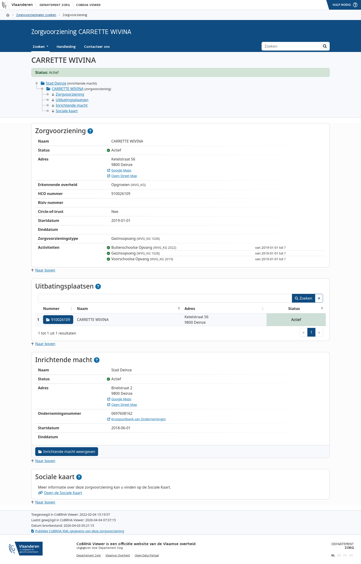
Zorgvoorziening (68, 94)
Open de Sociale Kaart (60, 492)
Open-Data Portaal (147, 555)
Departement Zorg (55, 5)
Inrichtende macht (70, 105)
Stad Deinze (56, 83)
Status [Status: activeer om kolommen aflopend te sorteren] (294, 308)
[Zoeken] (291, 46)
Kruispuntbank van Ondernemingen (136, 419)
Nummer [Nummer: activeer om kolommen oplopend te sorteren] (51, 308)
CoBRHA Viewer (88, 5)
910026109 (58, 319)
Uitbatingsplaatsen (70, 99)
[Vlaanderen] (18, 5)
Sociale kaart (65, 110)
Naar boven (43, 270)
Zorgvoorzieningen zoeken (36, 15)
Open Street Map (122, 176)
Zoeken (303, 298)
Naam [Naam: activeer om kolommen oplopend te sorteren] (82, 308)
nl (333, 555)
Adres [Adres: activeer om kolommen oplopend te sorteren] (190, 308)
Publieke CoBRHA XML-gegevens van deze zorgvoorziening (77, 531)
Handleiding (66, 46)
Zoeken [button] (39, 46)
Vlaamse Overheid (117, 555)
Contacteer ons (97, 46)
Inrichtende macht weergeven (66, 451)
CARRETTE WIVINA (68, 88)
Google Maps (119, 170)
